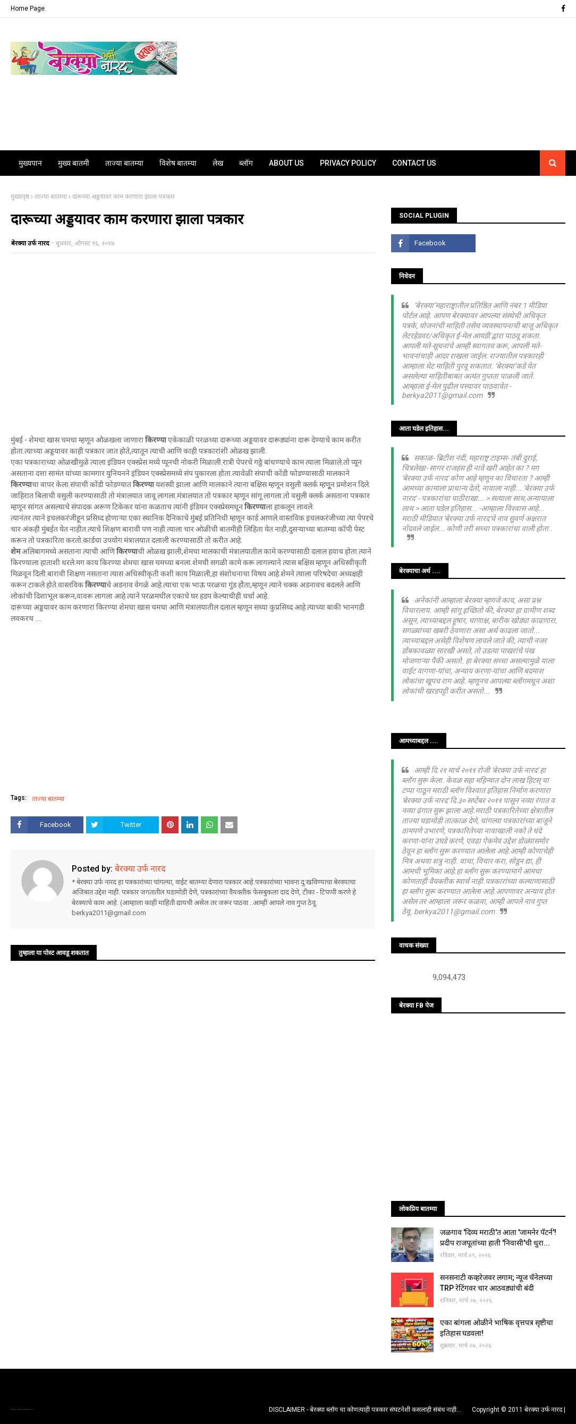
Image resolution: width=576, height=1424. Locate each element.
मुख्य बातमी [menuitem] (73, 163)
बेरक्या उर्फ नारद (30, 243)
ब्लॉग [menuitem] (246, 163)
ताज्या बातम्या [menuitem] (124, 163)
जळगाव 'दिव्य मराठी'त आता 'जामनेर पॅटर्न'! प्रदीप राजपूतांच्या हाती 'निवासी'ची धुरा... (498, 1237)
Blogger (31, 1409)
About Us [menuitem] (286, 163)
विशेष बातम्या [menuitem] (178, 163)
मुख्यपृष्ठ (20, 196)
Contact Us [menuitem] (414, 163)
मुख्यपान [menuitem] (30, 163)
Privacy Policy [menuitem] (348, 163)
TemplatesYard (22, 1409)
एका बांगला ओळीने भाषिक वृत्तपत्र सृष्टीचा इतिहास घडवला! (496, 1327)
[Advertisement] (193, 338)
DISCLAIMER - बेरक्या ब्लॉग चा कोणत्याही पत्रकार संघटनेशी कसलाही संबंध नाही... (365, 1409)
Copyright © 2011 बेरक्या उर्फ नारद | (518, 1409)
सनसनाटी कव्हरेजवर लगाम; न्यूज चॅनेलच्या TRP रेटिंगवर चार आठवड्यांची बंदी (496, 1282)
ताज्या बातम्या (51, 196)
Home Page (28, 8)
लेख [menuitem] (218, 163)
